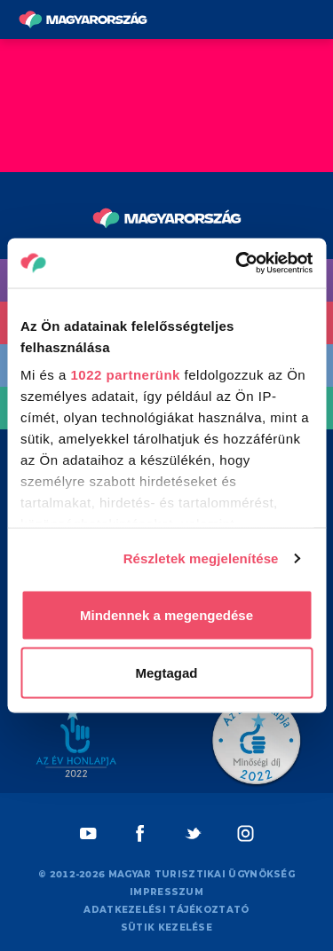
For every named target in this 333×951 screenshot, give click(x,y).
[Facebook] (140, 833)
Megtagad (166, 672)
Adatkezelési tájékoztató (166, 910)
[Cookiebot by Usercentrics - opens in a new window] (237, 263)
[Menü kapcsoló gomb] (314, 20)
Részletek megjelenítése (201, 558)
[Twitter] (193, 833)
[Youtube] (88, 833)
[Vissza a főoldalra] (83, 19)
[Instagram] (245, 833)
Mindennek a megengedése (166, 614)
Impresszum (166, 892)
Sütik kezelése (166, 927)
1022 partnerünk (125, 374)
